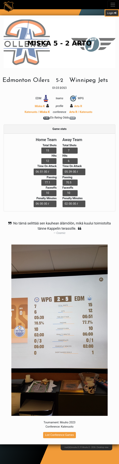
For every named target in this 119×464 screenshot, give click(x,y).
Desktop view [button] (102, 447)
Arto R (76, 106)
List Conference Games (59, 435)
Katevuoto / (37, 112)
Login (111, 12)
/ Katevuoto (80, 112)
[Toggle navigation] (112, 4)
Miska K (42, 106)
